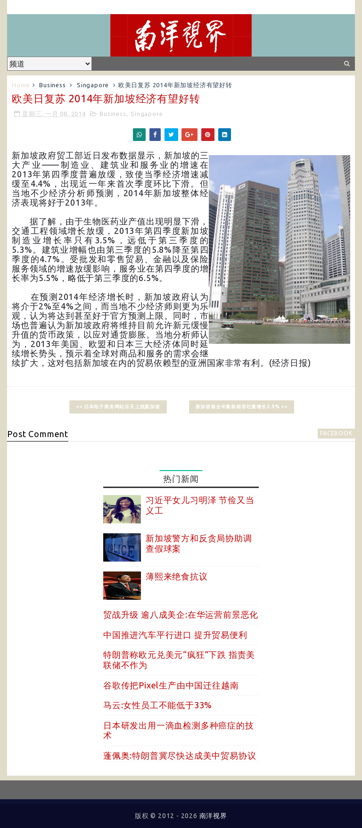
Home (21, 85)
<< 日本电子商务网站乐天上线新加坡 (118, 406)
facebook (336, 433)
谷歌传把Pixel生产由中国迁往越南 (171, 685)
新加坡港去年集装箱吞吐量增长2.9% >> (242, 406)
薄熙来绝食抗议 (177, 576)
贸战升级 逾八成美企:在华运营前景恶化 (180, 614)
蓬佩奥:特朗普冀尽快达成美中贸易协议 (179, 755)
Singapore (93, 85)
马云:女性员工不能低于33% (157, 705)
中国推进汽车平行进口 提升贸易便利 (175, 634)
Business (52, 85)
